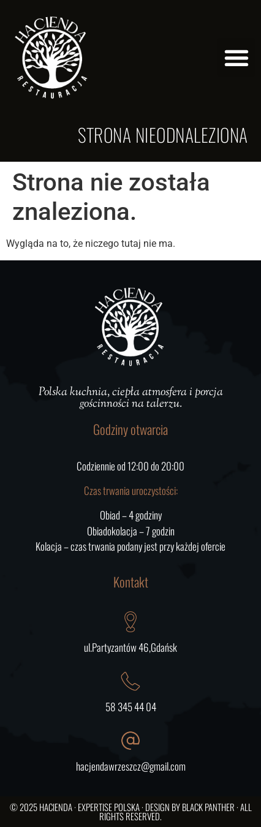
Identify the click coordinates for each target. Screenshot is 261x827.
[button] (236, 57)
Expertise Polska (109, 807)
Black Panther (208, 807)
